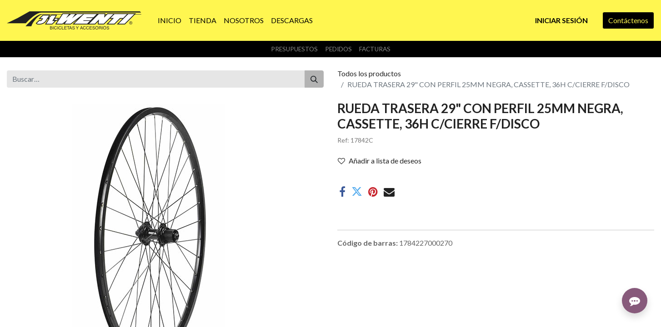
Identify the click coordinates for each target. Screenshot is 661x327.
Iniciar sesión (561, 20)
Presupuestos (294, 49)
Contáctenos (628, 20)
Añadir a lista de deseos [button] (379, 160)
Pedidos (338, 49)
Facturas (375, 49)
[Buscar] (314, 79)
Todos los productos (369, 73)
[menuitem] (169, 20)
